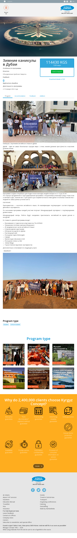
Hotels (42, 495)
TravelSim (6, 504)
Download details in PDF (57, 79)
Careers (5, 520)
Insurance (6, 509)
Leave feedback (8, 513)
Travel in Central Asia (47, 497)
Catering (43, 504)
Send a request (57, 72)
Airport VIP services (10, 497)
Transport (43, 500)
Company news (8, 518)
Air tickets (6, 495)
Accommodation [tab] (20, 96)
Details (38, 466)
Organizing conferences (48, 502)
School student (15, 324)
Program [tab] (7, 96)
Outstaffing (44, 506)
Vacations (6, 500)
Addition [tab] (42, 96)
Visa (4, 506)
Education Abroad (9, 502)
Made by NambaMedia (47, 509)
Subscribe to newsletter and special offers (17, 522)
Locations (9, 1)
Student (5, 324)
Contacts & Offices (9, 515)
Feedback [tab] (32, 96)
